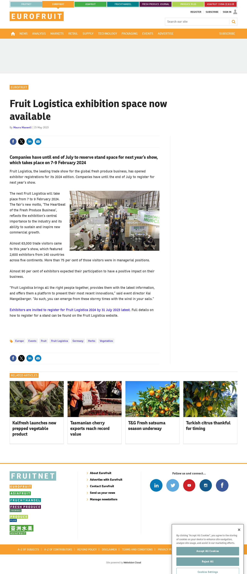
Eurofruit (19, 87)
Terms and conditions (137, 549)
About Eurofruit (100, 473)
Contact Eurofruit (102, 486)
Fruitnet (26, 4)
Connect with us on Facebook (222, 485)
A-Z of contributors (58, 549)
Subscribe (212, 12)
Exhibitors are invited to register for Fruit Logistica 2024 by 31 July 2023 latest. (70, 310)
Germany (78, 341)
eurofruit (58, 4)
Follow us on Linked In (156, 485)
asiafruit (90, 4)
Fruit (44, 341)
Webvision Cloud (132, 562)
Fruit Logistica (59, 341)
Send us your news (102, 493)
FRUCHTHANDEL (123, 4)
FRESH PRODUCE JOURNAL (155, 4)
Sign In (227, 12)
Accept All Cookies (207, 565)
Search (233, 22)
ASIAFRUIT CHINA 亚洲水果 (220, 4)
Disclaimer (109, 549)
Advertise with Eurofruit (106, 480)
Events (32, 341)
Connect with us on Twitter (172, 485)
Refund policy (87, 549)
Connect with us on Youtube (189, 485)
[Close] (239, 544)
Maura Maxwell (22, 127)
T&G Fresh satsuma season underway (146, 425)
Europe (19, 341)
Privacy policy (168, 549)
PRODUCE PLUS (188, 4)
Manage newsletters (103, 499)
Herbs (91, 341)
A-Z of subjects (28, 549)
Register (195, 12)
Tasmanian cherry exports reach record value (90, 428)
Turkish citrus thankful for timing (208, 425)
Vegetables (106, 341)
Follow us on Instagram (205, 485)
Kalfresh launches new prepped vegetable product (34, 428)
